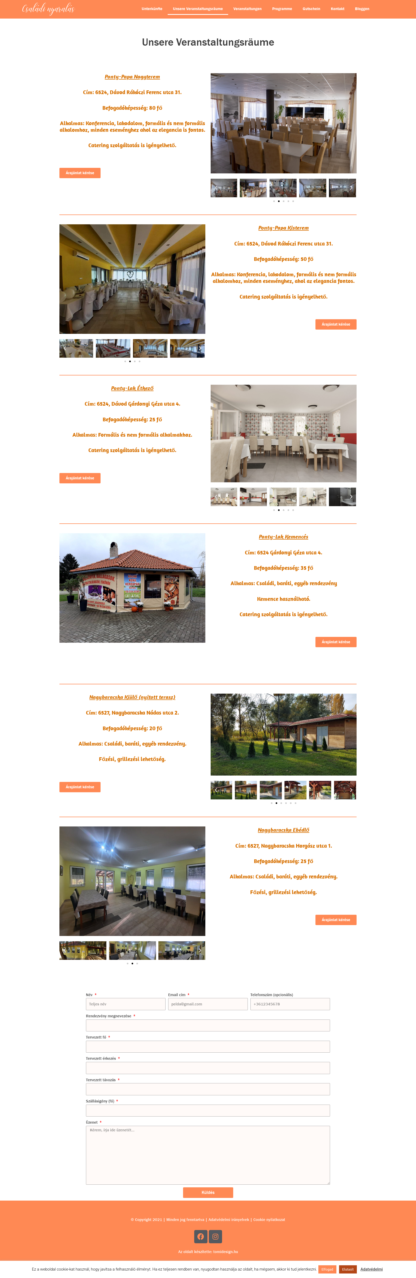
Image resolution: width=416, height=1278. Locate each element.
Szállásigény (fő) (100, 1101)
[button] (216, 188)
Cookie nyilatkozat (269, 1219)
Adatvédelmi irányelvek (229, 1219)
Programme (282, 8)
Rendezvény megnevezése (109, 1016)
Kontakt (337, 8)
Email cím (177, 994)
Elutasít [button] (348, 1269)
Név (90, 994)
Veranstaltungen (247, 8)
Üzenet (92, 1122)
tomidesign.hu (225, 1251)
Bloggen (362, 8)
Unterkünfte (152, 8)
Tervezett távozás (101, 1080)
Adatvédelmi (372, 1269)
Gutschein (311, 8)
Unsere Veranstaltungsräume (198, 8)
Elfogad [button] (327, 1269)
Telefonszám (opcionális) (271, 994)
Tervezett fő (96, 1037)
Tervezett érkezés (101, 1058)
